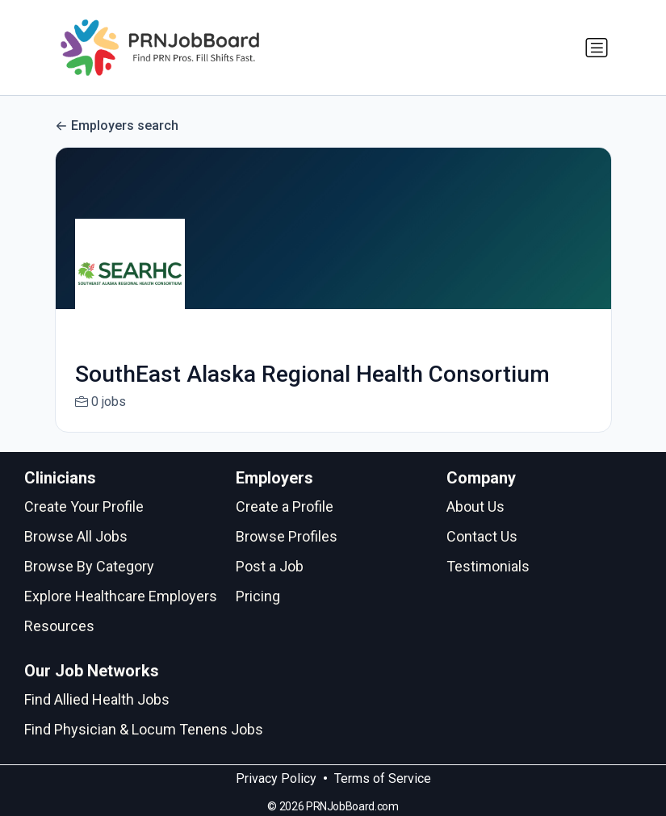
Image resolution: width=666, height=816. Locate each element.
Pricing (258, 596)
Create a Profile (284, 506)
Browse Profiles (286, 536)
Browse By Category (89, 566)
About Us (475, 506)
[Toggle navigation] (596, 47)
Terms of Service (382, 778)
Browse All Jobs (76, 536)
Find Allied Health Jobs (97, 699)
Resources (59, 625)
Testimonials (488, 566)
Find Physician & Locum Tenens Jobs (143, 729)
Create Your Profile (84, 506)
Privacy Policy (276, 778)
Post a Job (270, 566)
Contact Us (481, 536)
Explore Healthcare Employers (120, 596)
